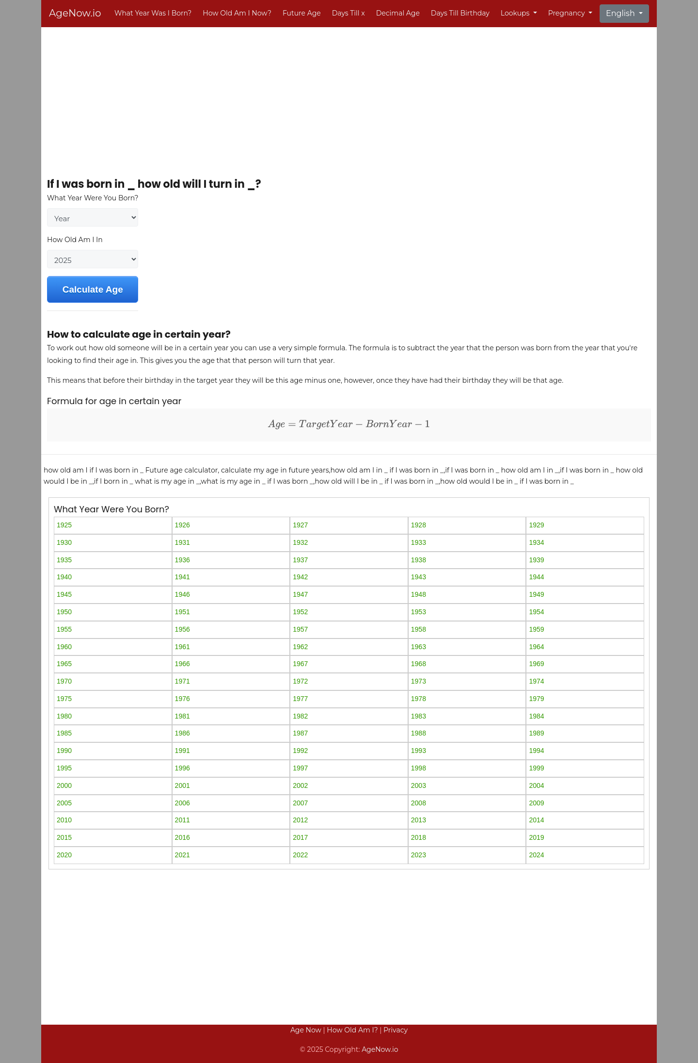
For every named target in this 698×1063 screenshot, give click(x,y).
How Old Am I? (352, 1030)
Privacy (395, 1030)
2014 (536, 820)
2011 (182, 820)
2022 (300, 855)
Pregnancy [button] (567, 13)
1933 (418, 542)
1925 (64, 525)
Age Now (305, 1030)
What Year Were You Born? (92, 198)
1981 (182, 716)
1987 (300, 733)
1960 (64, 647)
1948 (418, 594)
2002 (300, 785)
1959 (536, 629)
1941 (182, 577)
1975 (64, 699)
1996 (182, 768)
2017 (300, 837)
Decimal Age (398, 13)
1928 (418, 525)
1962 (300, 647)
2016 (182, 837)
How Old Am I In (75, 239)
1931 (182, 542)
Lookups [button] (516, 13)
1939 (536, 560)
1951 (182, 612)
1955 (64, 629)
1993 (418, 750)
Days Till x (348, 13)
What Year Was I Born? (152, 13)
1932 (300, 542)
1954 (536, 612)
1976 (182, 699)
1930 (64, 542)
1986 (182, 733)
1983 (418, 716)
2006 (182, 803)
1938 (418, 560)
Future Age (302, 13)
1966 (182, 664)
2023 (418, 855)
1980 (64, 716)
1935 (64, 560)
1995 (64, 768)
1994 (536, 750)
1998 (418, 768)
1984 (536, 716)
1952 (300, 612)
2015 (64, 837)
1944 (536, 577)
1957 (300, 629)
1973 (418, 681)
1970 (64, 681)
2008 (418, 803)
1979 (536, 699)
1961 (182, 647)
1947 (300, 594)
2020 (64, 855)
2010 (64, 820)
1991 (182, 750)
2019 (536, 837)
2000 (64, 785)
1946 (182, 594)
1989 (536, 733)
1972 (300, 681)
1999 (536, 768)
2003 (418, 785)
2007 (300, 803)
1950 (64, 612)
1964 (536, 647)
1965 (64, 664)
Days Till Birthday (460, 13)
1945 (64, 594)
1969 (536, 664)
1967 (300, 664)
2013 (418, 820)
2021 (182, 855)
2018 (418, 837)
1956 (182, 629)
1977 (300, 699)
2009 (536, 803)
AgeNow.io (75, 13)
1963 (418, 647)
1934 (536, 542)
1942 (300, 577)
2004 (536, 785)
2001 (182, 785)
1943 (418, 577)
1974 (536, 681)
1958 (418, 629)
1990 (64, 750)
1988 (418, 733)
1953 (418, 612)
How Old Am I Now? (237, 13)
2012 (300, 820)
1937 (300, 560)
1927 (300, 525)
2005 (64, 803)
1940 (64, 577)
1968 (418, 664)
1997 (300, 768)
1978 (418, 699)
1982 (300, 716)
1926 (182, 525)
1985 (64, 733)
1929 (536, 525)
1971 (182, 681)
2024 (536, 855)
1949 (536, 594)
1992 (300, 750)
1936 (182, 560)
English (621, 13)
